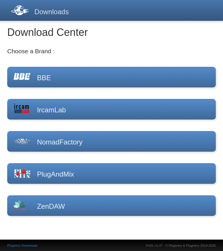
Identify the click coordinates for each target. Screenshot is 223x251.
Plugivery (175, 245)
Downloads (51, 12)
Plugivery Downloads (22, 245)
